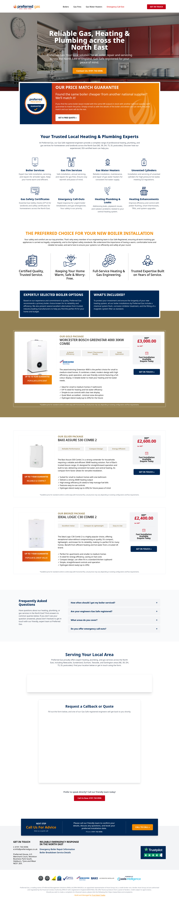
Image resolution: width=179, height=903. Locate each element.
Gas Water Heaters (94, 6)
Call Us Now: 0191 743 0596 (89, 798)
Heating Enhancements (144, 199)
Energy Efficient (118, 449)
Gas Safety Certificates (35, 199)
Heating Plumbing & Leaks (107, 200)
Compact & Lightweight (94, 526)
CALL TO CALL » (142, 827)
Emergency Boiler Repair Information (57, 849)
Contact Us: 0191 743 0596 (89, 70)
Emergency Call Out (115, 6)
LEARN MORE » (147, 379)
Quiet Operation (119, 353)
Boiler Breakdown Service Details (55, 853)
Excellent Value (68, 526)
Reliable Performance (71, 449)
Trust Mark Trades (98, 895)
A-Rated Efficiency (70, 353)
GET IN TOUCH (156, 6)
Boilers (66, 6)
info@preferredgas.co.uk (25, 849)
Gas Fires (77, 6)
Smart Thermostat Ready (95, 353)
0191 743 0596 (20, 847)
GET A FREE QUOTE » (67, 117)
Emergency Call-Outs (71, 199)
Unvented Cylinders (144, 170)
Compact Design (96, 449)
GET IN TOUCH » (146, 372)
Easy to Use (117, 526)
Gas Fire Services (71, 170)
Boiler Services (35, 170)
